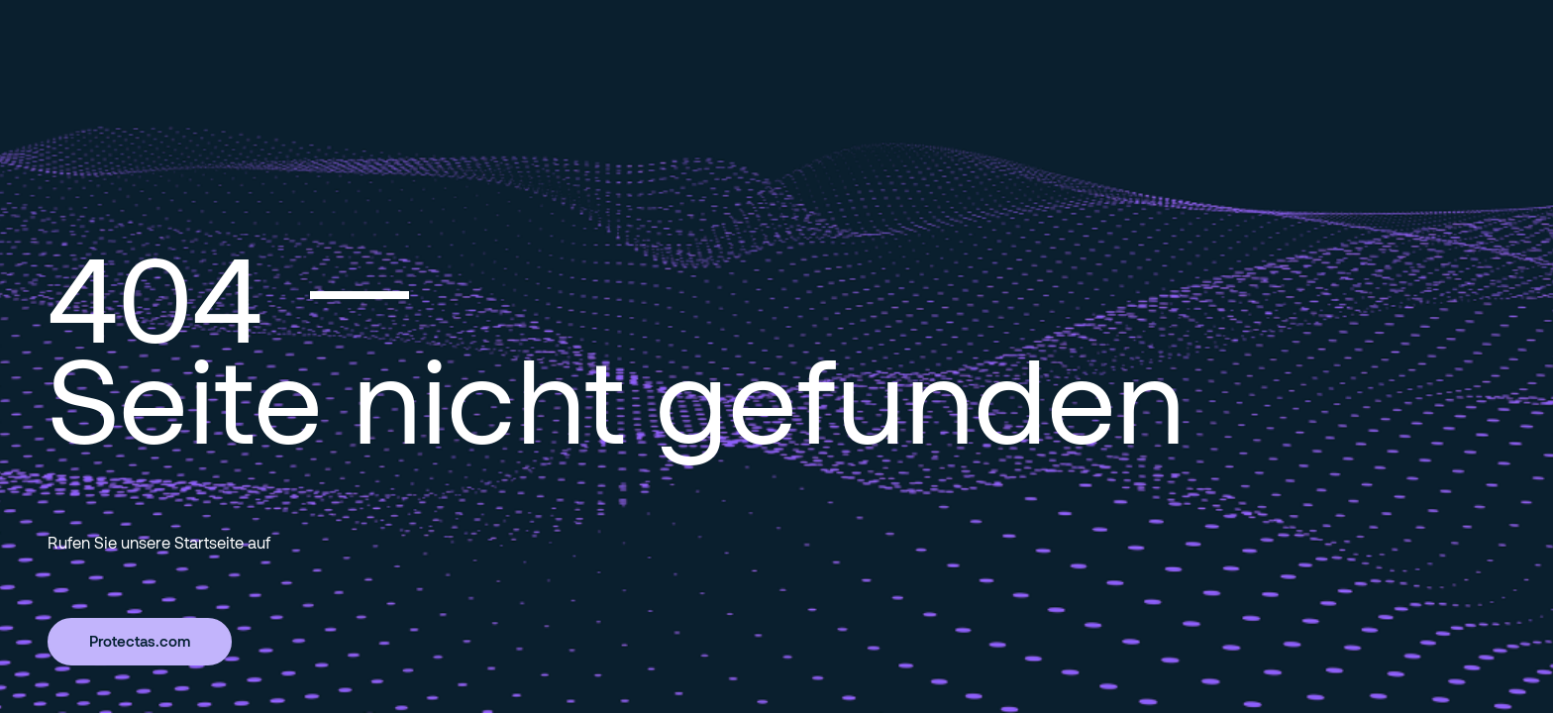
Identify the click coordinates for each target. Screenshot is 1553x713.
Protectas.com (139, 641)
